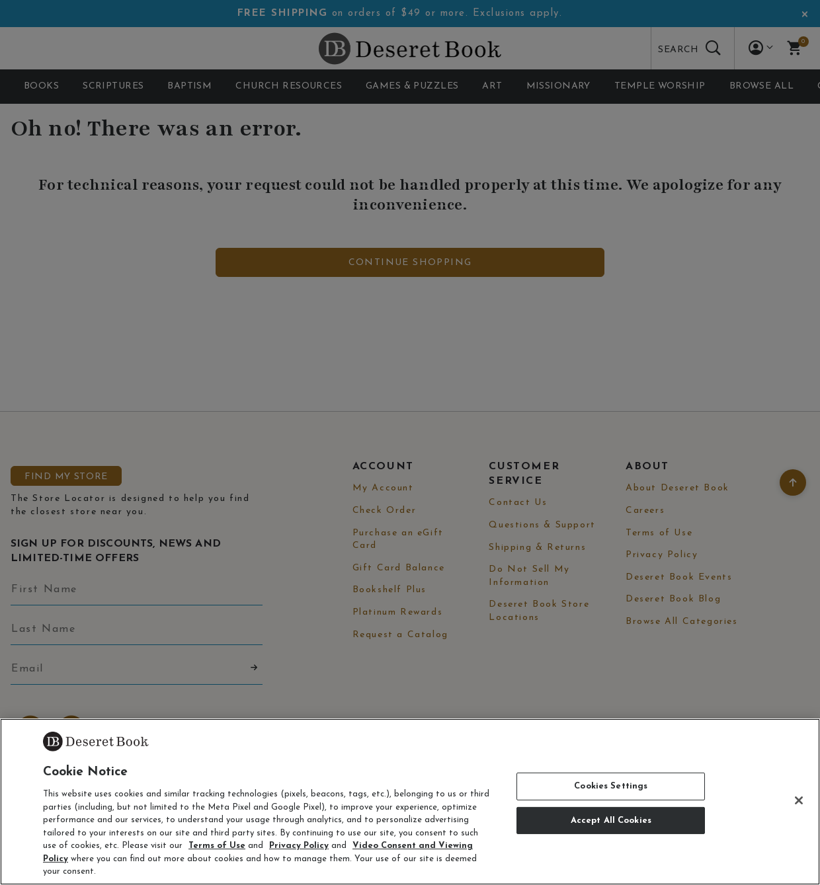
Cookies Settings (610, 786)
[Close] (798, 800)
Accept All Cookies (611, 820)
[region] (410, 801)
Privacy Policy (299, 845)
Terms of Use (216, 845)
